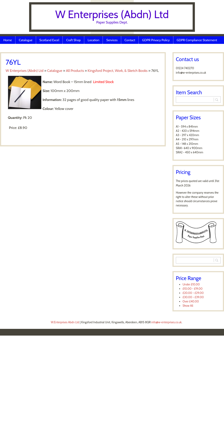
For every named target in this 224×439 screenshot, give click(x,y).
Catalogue (25, 40)
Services (111, 40)
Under (191, 284)
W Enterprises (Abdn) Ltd (112, 14)
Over (191, 301)
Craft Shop (73, 40)
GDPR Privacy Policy (156, 40)
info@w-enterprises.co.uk (166, 322)
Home (7, 40)
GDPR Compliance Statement (197, 40)
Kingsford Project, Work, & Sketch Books (118, 71)
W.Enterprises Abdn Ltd (65, 322)
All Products (75, 71)
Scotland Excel (49, 40)
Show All (188, 305)
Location (93, 40)
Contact (130, 40)
